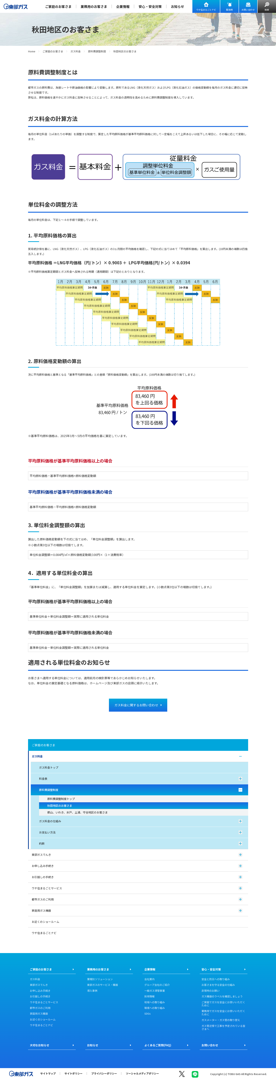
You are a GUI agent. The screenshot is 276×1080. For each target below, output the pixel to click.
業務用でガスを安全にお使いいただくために (223, 1012)
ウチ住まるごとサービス (137, 888)
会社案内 (149, 979)
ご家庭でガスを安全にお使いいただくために (223, 1004)
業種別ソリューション (100, 979)
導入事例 (92, 990)
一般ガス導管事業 (154, 990)
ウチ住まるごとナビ (206, 9)
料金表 (140, 779)
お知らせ (177, 6)
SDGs (147, 1013)
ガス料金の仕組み (140, 821)
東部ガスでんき (137, 855)
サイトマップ (48, 1073)
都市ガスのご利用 (137, 899)
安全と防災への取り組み (216, 979)
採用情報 (149, 996)
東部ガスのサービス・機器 (102, 985)
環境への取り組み (154, 1008)
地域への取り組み (154, 1002)
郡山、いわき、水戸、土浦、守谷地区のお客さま (77, 812)
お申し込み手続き (137, 866)
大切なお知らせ (39, 1045)
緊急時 (229, 9)
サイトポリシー (74, 1073)
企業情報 (122, 6)
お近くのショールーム (45, 922)
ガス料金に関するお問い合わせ (136, 705)
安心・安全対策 (150, 6)
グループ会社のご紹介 (157, 985)
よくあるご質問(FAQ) (157, 1045)
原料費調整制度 (97, 51)
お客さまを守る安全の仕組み (218, 985)
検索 (267, 9)
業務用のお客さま (94, 6)
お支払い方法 (140, 832)
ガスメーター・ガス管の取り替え (221, 1020)
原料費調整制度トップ (61, 799)
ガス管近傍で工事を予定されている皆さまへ (223, 1027)
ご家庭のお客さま (58, 6)
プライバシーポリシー (104, 1073)
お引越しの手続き (137, 877)
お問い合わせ (248, 9)
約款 (140, 843)
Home (31, 51)
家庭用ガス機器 (137, 910)
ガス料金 (75, 51)
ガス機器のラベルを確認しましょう (222, 996)
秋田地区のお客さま (59, 805)
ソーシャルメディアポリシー (142, 1073)
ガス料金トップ (48, 767)
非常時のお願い (211, 990)
